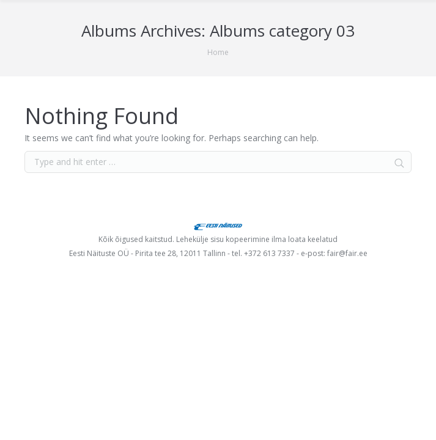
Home (218, 52)
